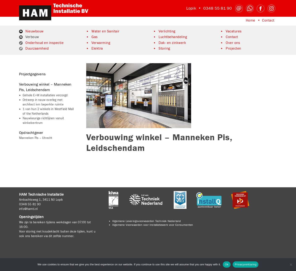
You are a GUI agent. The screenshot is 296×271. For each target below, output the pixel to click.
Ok (226, 264)
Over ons (233, 43)
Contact (268, 20)
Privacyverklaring (245, 264)
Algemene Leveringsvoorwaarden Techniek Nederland (146, 221)
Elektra (97, 48)
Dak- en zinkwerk (172, 43)
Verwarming (100, 43)
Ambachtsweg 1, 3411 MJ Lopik (41, 200)
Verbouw (32, 37)
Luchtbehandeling (173, 37)
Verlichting (167, 31)
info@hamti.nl (28, 209)
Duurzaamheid (37, 48)
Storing (164, 48)
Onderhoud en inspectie (44, 43)
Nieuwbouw (34, 31)
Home (250, 20)
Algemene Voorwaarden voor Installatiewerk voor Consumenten (152, 225)
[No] (291, 264)
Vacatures (234, 31)
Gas (94, 37)
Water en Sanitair (105, 31)
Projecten (233, 48)
